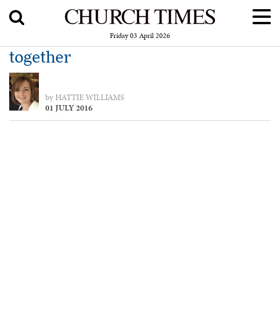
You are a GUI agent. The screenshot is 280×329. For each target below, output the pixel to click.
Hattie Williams (89, 97)
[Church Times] (140, 22)
